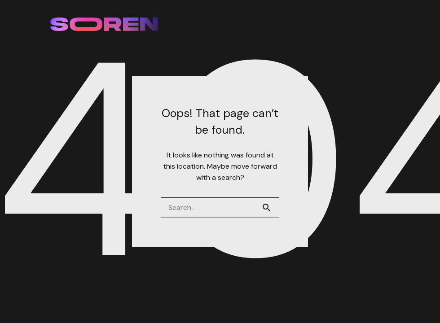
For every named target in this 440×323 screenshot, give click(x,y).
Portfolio (220, 24)
